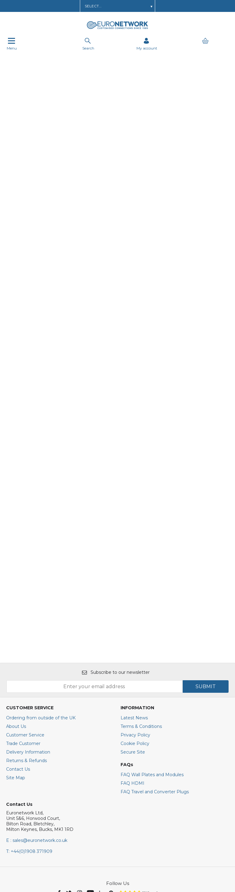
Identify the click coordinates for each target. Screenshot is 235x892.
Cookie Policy (135, 672)
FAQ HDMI (132, 711)
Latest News (134, 646)
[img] (60, 820)
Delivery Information (28, 680)
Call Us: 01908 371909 (187, 6)
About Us (16, 655)
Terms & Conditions (141, 655)
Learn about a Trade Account (54, 6)
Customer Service (25, 663)
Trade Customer (23, 672)
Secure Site (133, 680)
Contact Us (18, 697)
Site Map (15, 706)
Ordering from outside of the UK (41, 646)
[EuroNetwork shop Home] (117, 28)
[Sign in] (146, 44)
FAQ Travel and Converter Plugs (155, 720)
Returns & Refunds (26, 689)
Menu (12, 44)
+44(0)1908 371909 (29, 780)
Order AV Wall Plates (108, 6)
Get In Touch (147, 6)
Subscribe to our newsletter (116, 601)
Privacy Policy (135, 663)
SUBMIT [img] (206, 615)
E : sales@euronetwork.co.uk (36, 769)
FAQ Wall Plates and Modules (152, 703)
